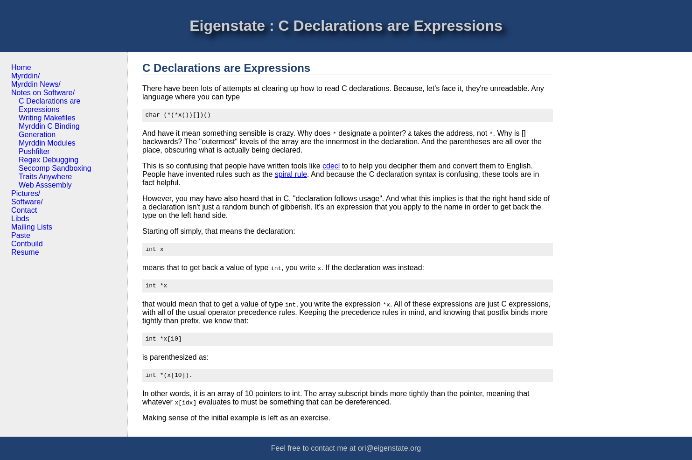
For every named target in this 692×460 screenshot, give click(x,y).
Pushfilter (34, 151)
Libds (20, 219)
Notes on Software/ (43, 93)
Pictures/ (25, 193)
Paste (20, 235)
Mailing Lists (31, 227)
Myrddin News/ (36, 84)
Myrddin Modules (47, 143)
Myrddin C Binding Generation (49, 130)
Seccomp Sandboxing (55, 168)
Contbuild (27, 244)
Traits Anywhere (45, 177)
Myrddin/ (25, 76)
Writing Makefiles (47, 118)
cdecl (331, 167)
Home (21, 67)
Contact (24, 210)
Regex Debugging (48, 160)
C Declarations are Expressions (50, 105)
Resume (25, 252)
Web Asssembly (45, 185)
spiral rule (291, 176)
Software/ (27, 202)
